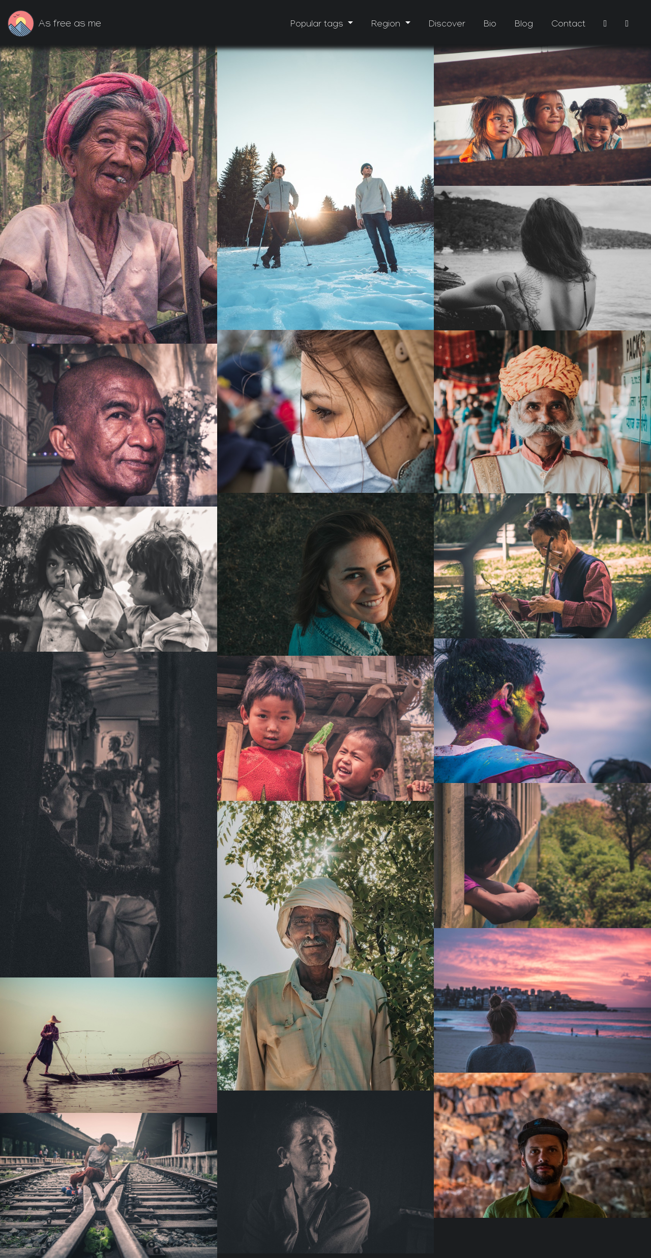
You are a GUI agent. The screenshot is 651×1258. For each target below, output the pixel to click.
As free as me (70, 25)
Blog (524, 25)
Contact (568, 25)
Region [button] (387, 25)
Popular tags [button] (318, 25)
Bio (490, 25)
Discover (447, 25)
